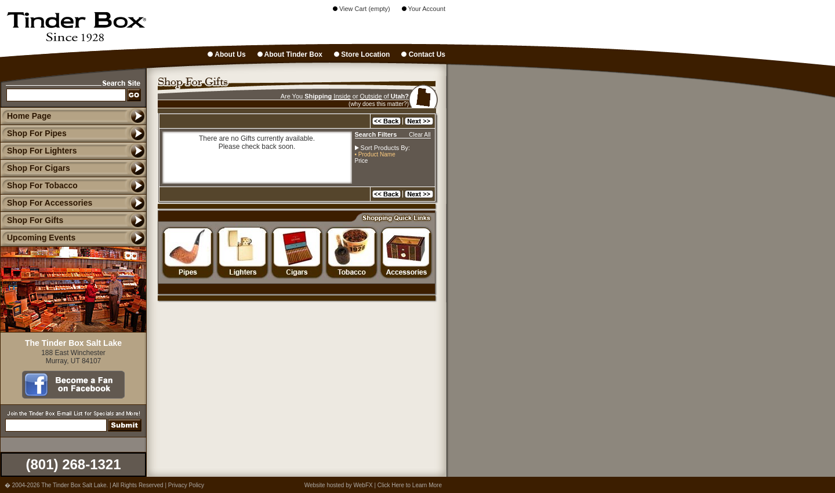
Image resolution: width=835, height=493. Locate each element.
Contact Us (423, 54)
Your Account (423, 8)
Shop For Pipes (33, 133)
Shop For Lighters (38, 150)
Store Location (362, 54)
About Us (226, 54)
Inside (341, 96)
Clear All (419, 135)
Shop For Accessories (46, 202)
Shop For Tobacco (39, 185)
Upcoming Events (37, 237)
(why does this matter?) (378, 104)
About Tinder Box (289, 54)
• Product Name (375, 154)
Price (361, 161)
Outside (371, 96)
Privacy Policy (186, 485)
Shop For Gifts (31, 220)
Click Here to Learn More (409, 485)
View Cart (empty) (361, 8)
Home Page (29, 115)
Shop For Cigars (35, 168)
